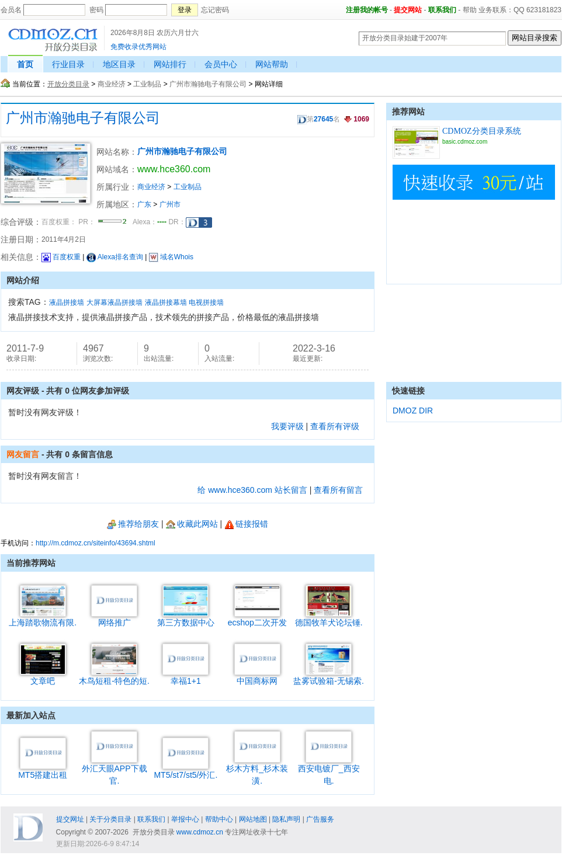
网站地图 (253, 819)
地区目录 (119, 64)
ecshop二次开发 (257, 618)
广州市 (170, 204)
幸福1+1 (185, 676)
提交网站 (408, 10)
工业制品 (147, 84)
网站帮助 (271, 64)
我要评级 (287, 426)
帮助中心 (219, 819)
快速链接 (408, 390)
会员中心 (220, 64)
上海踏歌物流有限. (43, 618)
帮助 (470, 10)
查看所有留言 (338, 490)
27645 (323, 119)
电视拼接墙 (206, 302)
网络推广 (114, 618)
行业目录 (68, 64)
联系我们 (442, 10)
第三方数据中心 (185, 618)
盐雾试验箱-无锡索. (328, 676)
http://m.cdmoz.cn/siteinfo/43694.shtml (95, 543)
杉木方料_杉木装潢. (257, 770)
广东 (144, 204)
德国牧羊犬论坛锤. (329, 618)
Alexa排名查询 (114, 257)
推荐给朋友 (133, 523)
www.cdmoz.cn (199, 832)
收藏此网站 (192, 523)
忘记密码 (215, 10)
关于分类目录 (110, 819)
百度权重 (61, 257)
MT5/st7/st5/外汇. (185, 770)
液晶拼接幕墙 (166, 302)
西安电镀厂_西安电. (329, 770)
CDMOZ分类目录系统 (481, 131)
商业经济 (112, 84)
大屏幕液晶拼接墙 (114, 302)
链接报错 (246, 523)
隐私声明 (286, 819)
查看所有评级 (334, 426)
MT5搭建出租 (42, 770)
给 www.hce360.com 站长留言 (252, 490)
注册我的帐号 (367, 10)
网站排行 (170, 64)
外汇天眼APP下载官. (114, 770)
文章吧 (43, 676)
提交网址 (70, 819)
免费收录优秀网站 (138, 47)
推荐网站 (408, 111)
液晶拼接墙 (66, 302)
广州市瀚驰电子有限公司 (208, 84)
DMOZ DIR (413, 410)
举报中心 (185, 819)
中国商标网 (257, 676)
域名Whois (171, 257)
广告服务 (320, 819)
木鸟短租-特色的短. (114, 676)
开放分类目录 (68, 84)
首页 (25, 64)
